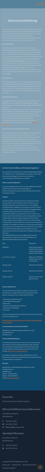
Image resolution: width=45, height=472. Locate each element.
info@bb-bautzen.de (13, 378)
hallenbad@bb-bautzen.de (14, 427)
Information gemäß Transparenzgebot (16, 401)
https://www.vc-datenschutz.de (18, 351)
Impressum (6, 465)
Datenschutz (16, 465)
